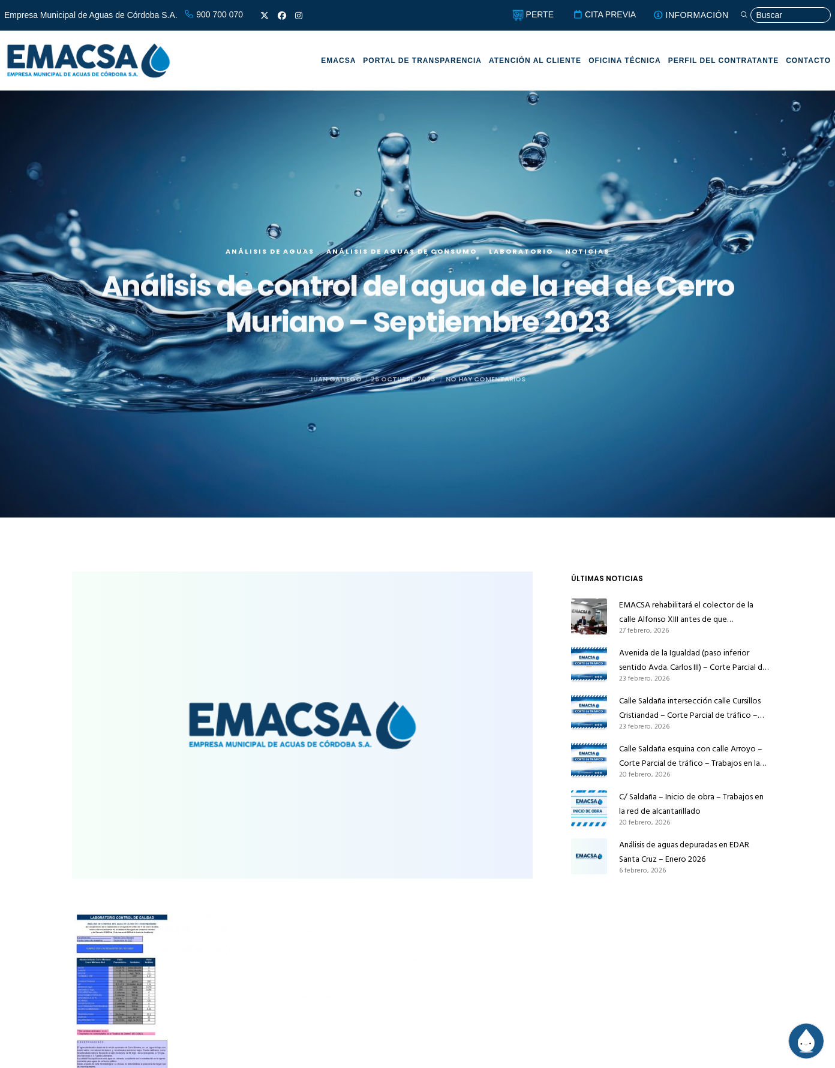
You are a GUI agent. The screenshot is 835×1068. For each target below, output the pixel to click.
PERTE (533, 14)
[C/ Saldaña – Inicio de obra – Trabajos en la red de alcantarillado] (589, 808)
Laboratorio (521, 259)
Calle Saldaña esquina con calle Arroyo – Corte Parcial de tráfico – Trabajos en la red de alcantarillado (690, 756)
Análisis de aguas (270, 259)
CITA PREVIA (604, 14)
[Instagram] (298, 15)
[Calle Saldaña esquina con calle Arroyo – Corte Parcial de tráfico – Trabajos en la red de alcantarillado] (589, 760)
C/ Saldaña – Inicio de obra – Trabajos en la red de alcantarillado (691, 804)
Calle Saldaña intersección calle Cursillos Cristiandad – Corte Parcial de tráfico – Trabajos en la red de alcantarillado (690, 708)
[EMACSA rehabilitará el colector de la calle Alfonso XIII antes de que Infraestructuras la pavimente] (589, 616)
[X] (264, 15)
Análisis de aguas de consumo (401, 259)
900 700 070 (213, 14)
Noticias (587, 259)
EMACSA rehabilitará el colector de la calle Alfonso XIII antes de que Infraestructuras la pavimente (686, 612)
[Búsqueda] (785, 15)
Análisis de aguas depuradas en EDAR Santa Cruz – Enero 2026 (684, 852)
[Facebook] (282, 15)
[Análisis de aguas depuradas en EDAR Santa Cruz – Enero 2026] (589, 856)
